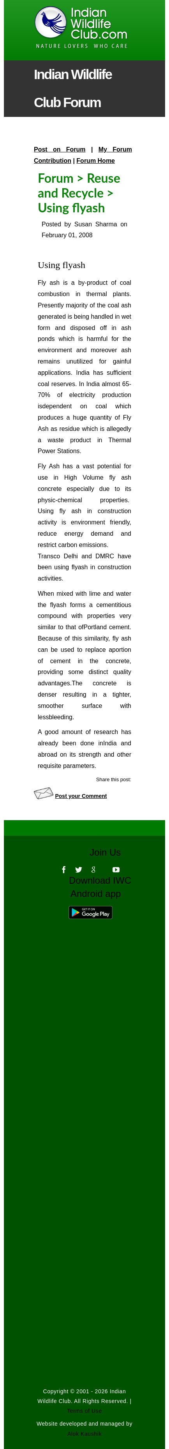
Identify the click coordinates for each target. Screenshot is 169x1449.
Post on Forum (60, 149)
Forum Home (95, 160)
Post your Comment (81, 796)
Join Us (110, 852)
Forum (56, 177)
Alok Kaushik (84, 1434)
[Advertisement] (84, 1099)
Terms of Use (84, 1411)
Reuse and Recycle (79, 185)
